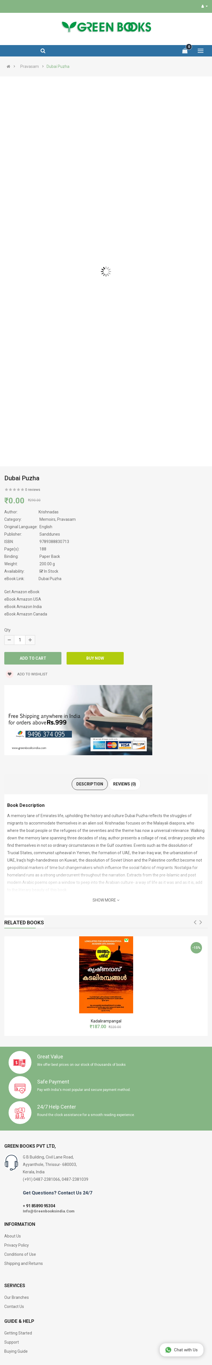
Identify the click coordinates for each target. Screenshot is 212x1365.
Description (89, 784)
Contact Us (14, 1306)
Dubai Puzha (58, 66)
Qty (7, 630)
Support (11, 1342)
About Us (12, 1236)
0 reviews (32, 490)
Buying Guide (16, 1351)
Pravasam (29, 66)
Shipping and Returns (23, 1263)
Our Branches (16, 1297)
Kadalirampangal (106, 1021)
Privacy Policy (16, 1245)
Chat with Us (181, 1349)
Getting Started (18, 1333)
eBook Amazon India (23, 606)
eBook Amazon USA (22, 599)
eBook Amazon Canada (25, 614)
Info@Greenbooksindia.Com (49, 1211)
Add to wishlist (26, 674)
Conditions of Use (20, 1254)
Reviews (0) (124, 784)
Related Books (24, 922)
